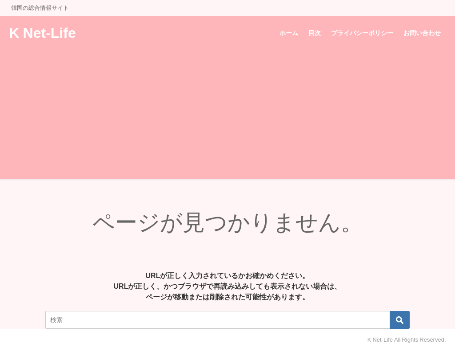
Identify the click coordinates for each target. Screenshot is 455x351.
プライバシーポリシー (362, 33)
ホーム (288, 33)
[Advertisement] (227, 116)
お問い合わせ (422, 33)
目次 (314, 33)
